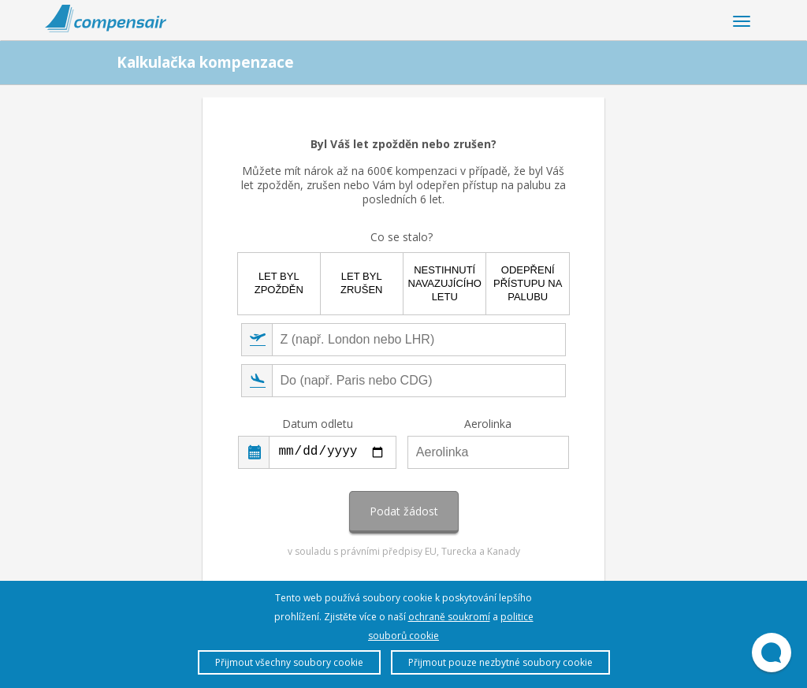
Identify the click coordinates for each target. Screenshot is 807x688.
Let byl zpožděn (279, 283)
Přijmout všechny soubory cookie (289, 662)
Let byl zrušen (361, 283)
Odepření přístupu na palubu (527, 283)
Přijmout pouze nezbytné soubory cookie (500, 662)
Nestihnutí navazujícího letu (445, 283)
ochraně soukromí (449, 616)
